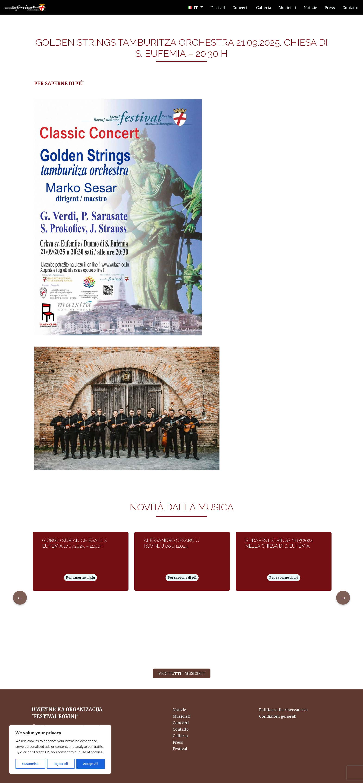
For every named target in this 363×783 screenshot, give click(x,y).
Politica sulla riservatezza (283, 709)
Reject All (61, 763)
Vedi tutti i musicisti (182, 673)
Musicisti (182, 716)
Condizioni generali (278, 716)
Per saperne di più (80, 577)
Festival (180, 748)
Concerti (181, 722)
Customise (30, 763)
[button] (195, 7)
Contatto (181, 729)
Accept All (90, 763)
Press (178, 742)
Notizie (179, 709)
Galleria (180, 735)
